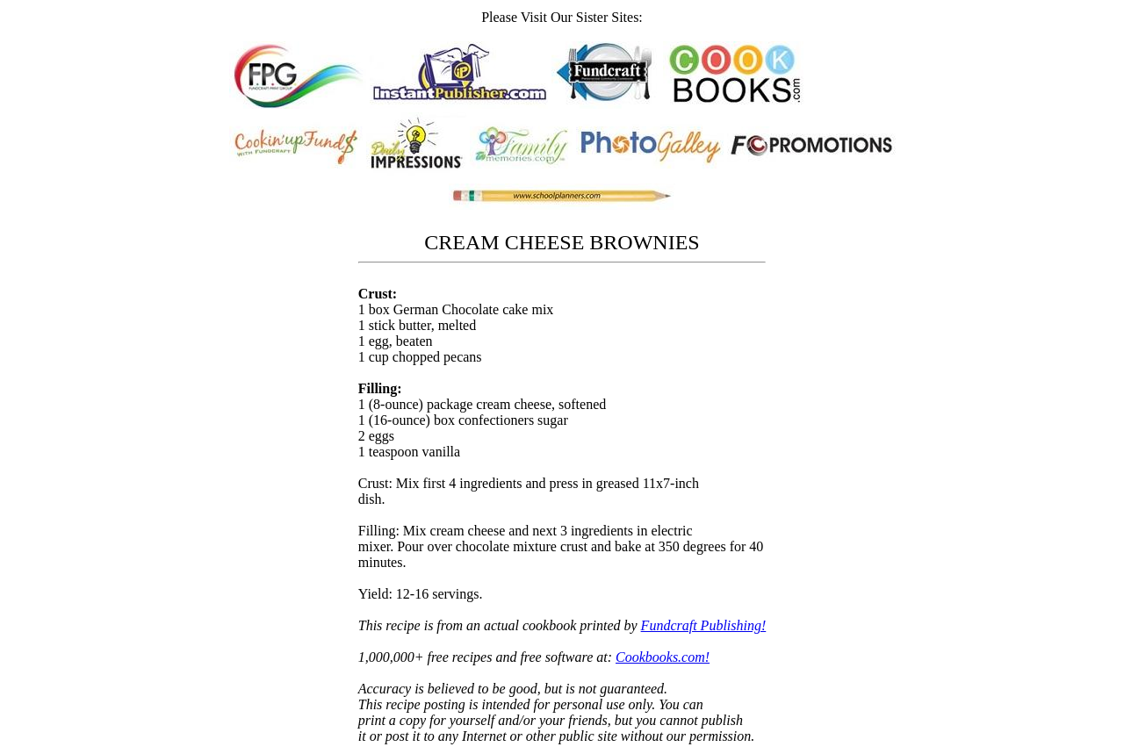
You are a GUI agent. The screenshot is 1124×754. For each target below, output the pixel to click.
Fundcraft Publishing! (704, 625)
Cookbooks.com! (663, 657)
